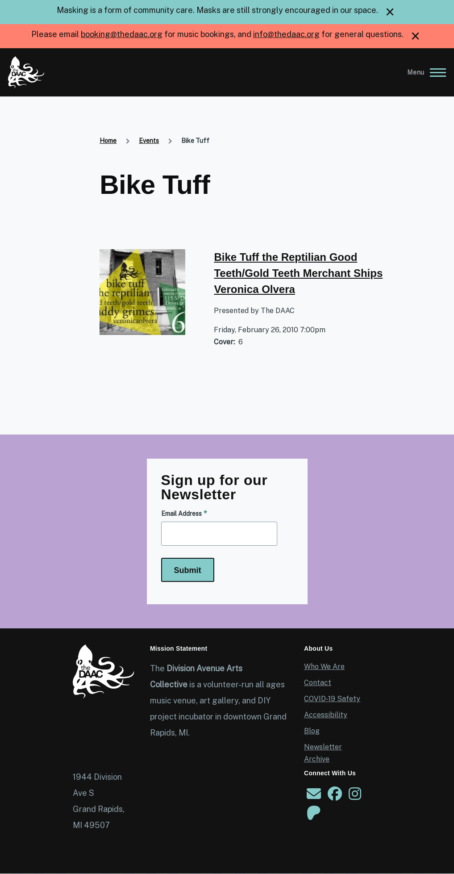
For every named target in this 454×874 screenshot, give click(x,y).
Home (108, 140)
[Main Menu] (424, 72)
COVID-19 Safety (332, 698)
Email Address (181, 513)
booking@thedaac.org (121, 34)
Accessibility (325, 715)
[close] (390, 12)
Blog (312, 731)
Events (149, 140)
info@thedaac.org (286, 34)
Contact (317, 682)
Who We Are (324, 666)
